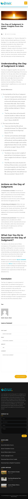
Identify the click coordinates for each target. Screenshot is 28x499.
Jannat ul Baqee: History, (13, 484)
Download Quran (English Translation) (10, 462)
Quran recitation (21, 259)
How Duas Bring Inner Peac (14, 478)
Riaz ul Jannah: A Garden (14, 471)
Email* (2, 337)
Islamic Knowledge (11, 34)
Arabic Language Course (7, 455)
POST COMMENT (21, 376)
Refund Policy (14, 496)
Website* (3, 344)
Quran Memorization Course (8, 452)
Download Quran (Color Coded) (9, 459)
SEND (24, 435)
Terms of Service (22, 495)
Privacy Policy (15, 495)
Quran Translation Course (7, 448)
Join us (10, 263)
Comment (3, 351)
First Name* (4, 330)
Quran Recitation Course (7, 445)
